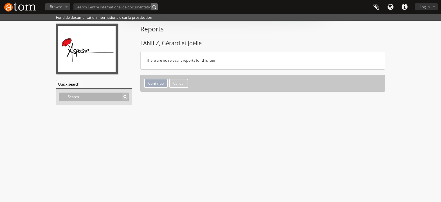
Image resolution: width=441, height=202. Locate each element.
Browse (56, 6)
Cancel (178, 83)
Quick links (404, 7)
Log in (425, 6)
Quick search (68, 84)
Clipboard (376, 7)
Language (390, 7)
